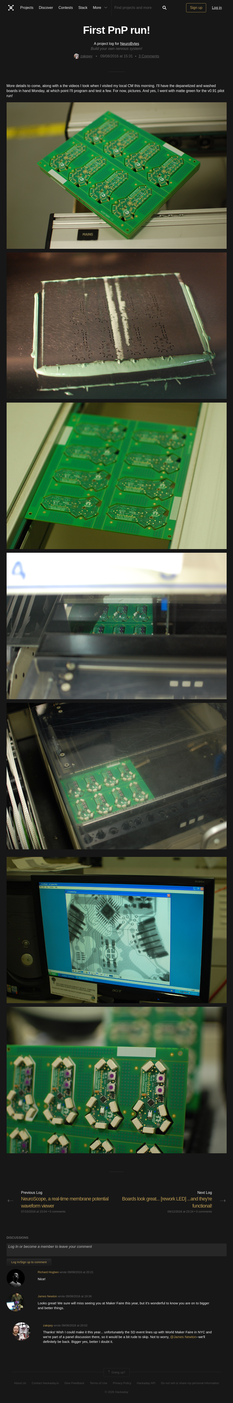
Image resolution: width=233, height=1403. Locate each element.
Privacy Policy (122, 1383)
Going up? (116, 1372)
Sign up (196, 8)
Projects (26, 8)
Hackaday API (146, 1383)
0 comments (58, 1211)
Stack (82, 8)
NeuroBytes (129, 44)
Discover (46, 8)
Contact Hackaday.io (45, 1383)
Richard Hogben (48, 1272)
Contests (65, 8)
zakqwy (83, 56)
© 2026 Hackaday (116, 1391)
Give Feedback (74, 1383)
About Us (20, 1383)
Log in (217, 8)
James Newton (47, 1296)
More (101, 7)
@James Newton (183, 1337)
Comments (149, 56)
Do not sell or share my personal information (190, 1383)
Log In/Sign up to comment (29, 1262)
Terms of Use (98, 1383)
